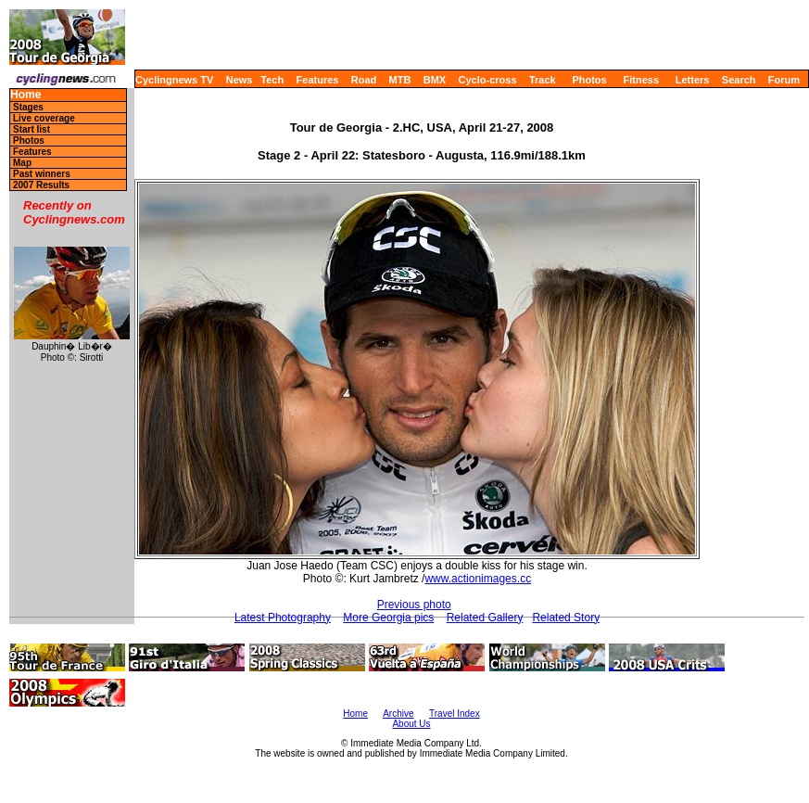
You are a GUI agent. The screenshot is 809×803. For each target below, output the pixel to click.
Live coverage (44, 118)
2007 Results (41, 185)
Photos (589, 79)
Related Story (566, 617)
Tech (272, 79)
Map (22, 163)
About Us (411, 724)
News (239, 79)
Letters (693, 79)
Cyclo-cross (488, 79)
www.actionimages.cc (477, 578)
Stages (28, 107)
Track (542, 79)
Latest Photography (282, 617)
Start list (31, 129)
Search (739, 79)
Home (25, 95)
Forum (784, 79)
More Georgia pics (388, 617)
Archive (398, 713)
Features (318, 79)
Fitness (641, 79)
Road (364, 79)
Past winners (41, 174)
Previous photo (414, 604)
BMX (434, 79)
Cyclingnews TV (174, 79)
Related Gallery (485, 617)
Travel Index (454, 713)
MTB (400, 79)
